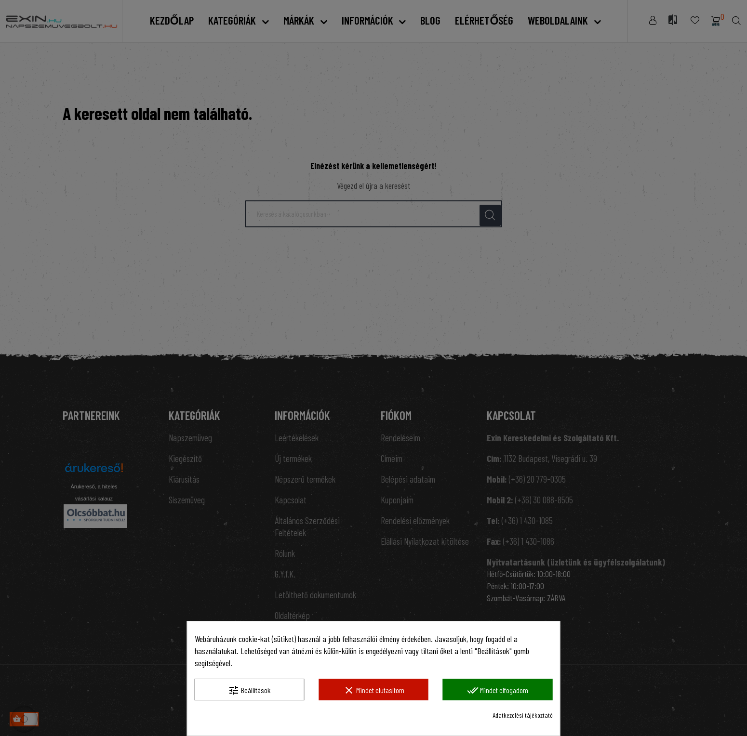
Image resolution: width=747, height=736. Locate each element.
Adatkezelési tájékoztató (523, 715)
